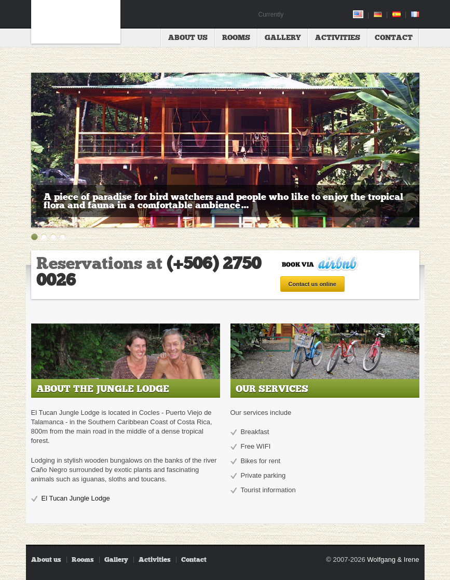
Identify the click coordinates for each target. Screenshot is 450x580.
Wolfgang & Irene (393, 559)
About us (188, 37)
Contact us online (312, 284)
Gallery (283, 37)
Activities (337, 37)
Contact (394, 37)
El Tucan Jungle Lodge (76, 498)
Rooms (236, 37)
